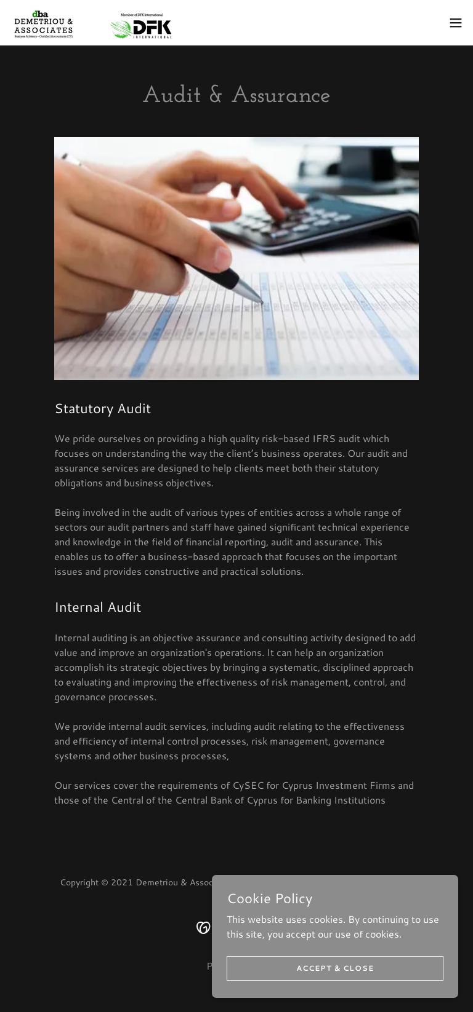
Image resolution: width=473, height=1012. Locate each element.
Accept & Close (335, 968)
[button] (455, 22)
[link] (91, 22)
